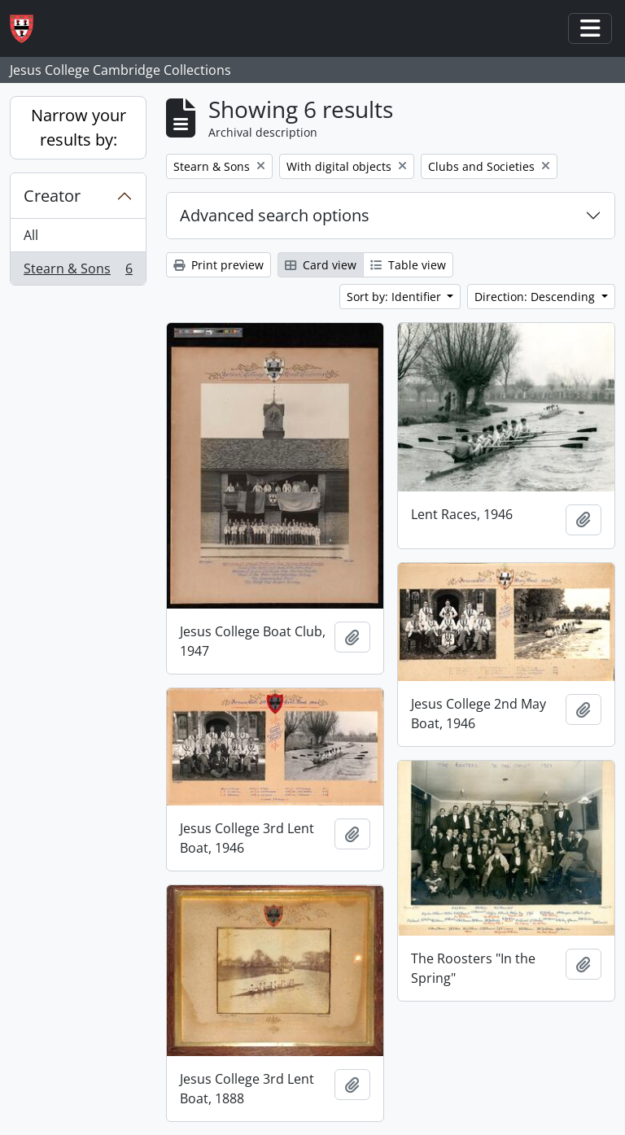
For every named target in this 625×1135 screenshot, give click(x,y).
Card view (320, 265)
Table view (408, 265)
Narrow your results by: (78, 127)
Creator (52, 196)
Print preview (218, 265)
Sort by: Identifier (395, 296)
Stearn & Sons (78, 272)
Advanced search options (274, 215)
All (31, 235)
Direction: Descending (536, 296)
